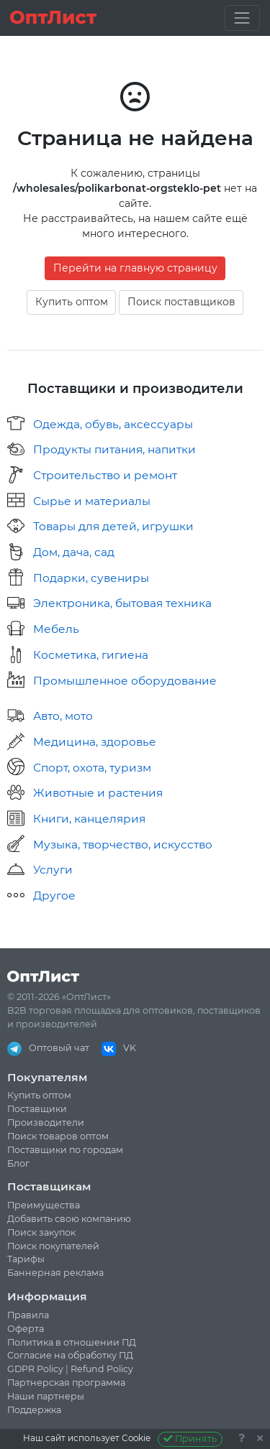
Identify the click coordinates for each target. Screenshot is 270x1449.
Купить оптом (71, 301)
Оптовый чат (48, 1047)
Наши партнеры (45, 1396)
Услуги (53, 869)
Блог (18, 1163)
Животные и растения (98, 793)
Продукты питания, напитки (114, 449)
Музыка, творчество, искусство (122, 844)
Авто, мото (63, 716)
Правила (28, 1315)
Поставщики (37, 1108)
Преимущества (43, 1205)
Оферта (25, 1328)
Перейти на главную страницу (135, 267)
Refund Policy (102, 1369)
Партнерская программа (66, 1382)
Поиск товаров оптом (58, 1136)
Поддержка (34, 1409)
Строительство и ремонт (105, 475)
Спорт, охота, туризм (92, 767)
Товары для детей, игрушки (113, 526)
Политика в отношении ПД (71, 1342)
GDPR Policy (35, 1369)
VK (119, 1047)
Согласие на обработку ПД (70, 1355)
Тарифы (26, 1259)
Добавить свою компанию (69, 1218)
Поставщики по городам (65, 1149)
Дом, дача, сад (73, 552)
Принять (190, 1438)
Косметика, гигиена (90, 655)
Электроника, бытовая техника (122, 603)
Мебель (56, 629)
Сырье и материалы (91, 501)
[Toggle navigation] (242, 17)
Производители (45, 1122)
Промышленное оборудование (125, 681)
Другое (54, 895)
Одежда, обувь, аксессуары (113, 424)
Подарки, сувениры (91, 578)
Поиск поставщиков (181, 301)
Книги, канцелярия (89, 818)
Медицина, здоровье (94, 742)
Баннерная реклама (55, 1272)
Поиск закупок (41, 1232)
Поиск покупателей (53, 1246)
